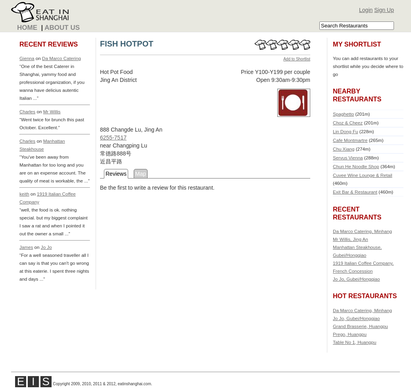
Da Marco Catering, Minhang (362, 231)
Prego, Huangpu (350, 334)
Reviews (116, 174)
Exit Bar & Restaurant (355, 191)
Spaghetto (343, 113)
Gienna (27, 58)
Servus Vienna (348, 157)
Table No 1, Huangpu (354, 342)
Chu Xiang (343, 148)
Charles (27, 111)
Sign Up (384, 10)
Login (366, 10)
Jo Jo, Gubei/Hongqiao (356, 278)
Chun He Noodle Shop (356, 166)
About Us (62, 27)
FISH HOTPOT (126, 43)
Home (27, 27)
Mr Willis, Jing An (350, 239)
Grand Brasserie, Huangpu (360, 326)
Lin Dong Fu (345, 131)
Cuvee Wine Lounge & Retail (362, 175)
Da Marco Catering (61, 58)
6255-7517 (113, 137)
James (26, 247)
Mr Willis (52, 111)
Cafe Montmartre (350, 140)
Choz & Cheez (348, 122)
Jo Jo (46, 247)
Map (140, 174)
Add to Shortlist (296, 59)
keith (24, 193)
